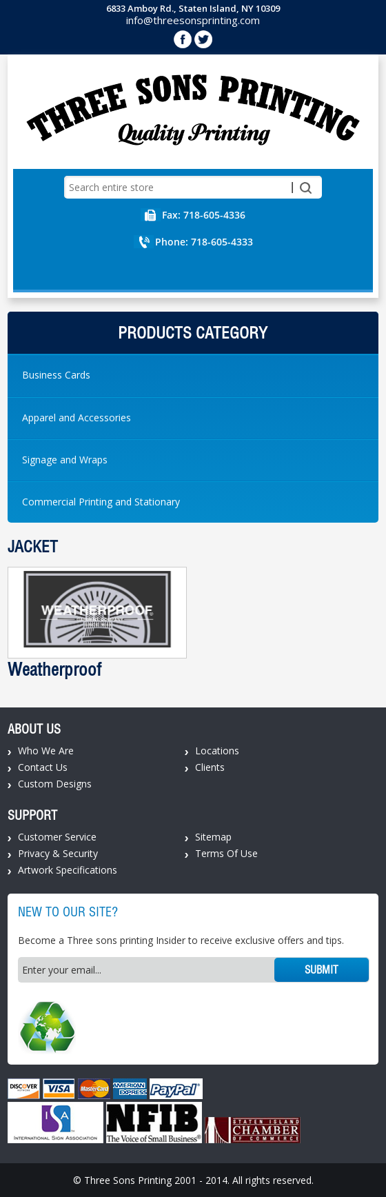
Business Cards (56, 374)
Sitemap (213, 836)
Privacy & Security (58, 853)
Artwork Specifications (67, 869)
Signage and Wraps (65, 459)
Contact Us (43, 767)
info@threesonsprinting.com (193, 20)
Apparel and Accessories (76, 417)
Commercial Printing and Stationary (101, 501)
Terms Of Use (226, 853)
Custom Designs (55, 783)
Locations (217, 750)
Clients (210, 767)
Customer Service (57, 836)
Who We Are (46, 750)
